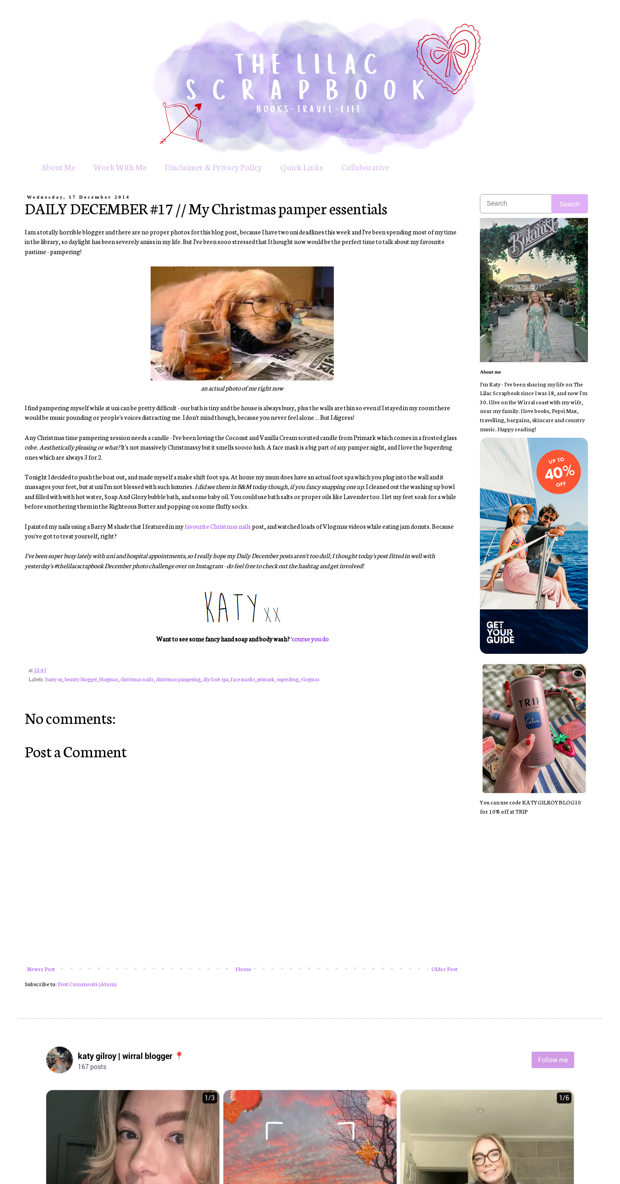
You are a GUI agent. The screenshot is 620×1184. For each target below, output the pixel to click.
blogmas (108, 679)
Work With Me (120, 167)
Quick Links (301, 167)
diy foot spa (215, 679)
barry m (53, 679)
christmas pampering (178, 679)
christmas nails (136, 679)
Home (243, 968)
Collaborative (365, 167)
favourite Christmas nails (218, 526)
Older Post (444, 968)
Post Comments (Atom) (87, 984)
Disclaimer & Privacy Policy (213, 167)
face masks (243, 679)
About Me (58, 167)
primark (265, 679)
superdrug (288, 679)
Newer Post (41, 968)
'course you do (310, 638)
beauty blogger (81, 679)
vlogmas (310, 679)
